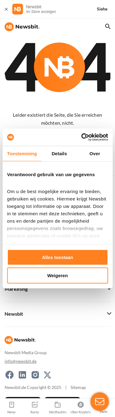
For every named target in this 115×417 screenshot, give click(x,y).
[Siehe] (106, 9)
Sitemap (78, 387)
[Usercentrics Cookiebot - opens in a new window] (82, 137)
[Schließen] (6, 9)
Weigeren (57, 275)
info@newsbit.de (20, 361)
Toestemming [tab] (22, 153)
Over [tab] (95, 153)
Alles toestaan (57, 257)
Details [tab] (59, 153)
